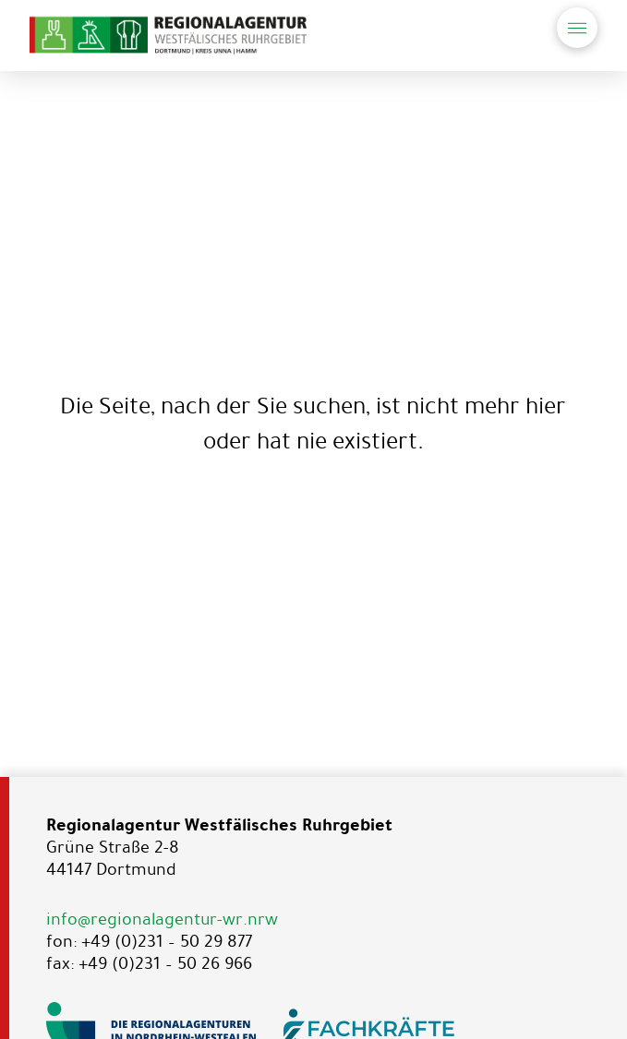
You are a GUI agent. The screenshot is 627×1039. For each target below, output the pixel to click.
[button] (577, 27)
